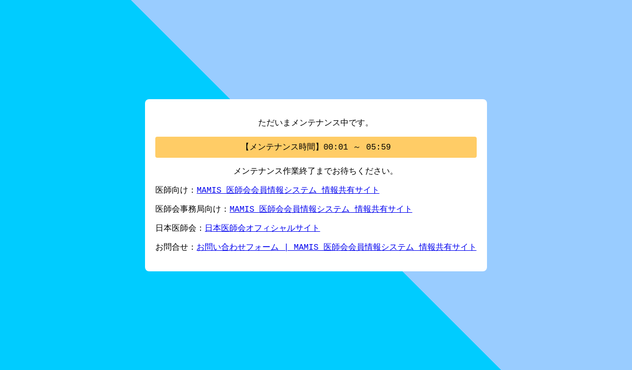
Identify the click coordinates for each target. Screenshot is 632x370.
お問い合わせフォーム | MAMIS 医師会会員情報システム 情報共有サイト (336, 250)
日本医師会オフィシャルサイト (262, 230)
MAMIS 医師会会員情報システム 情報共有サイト (287, 190)
